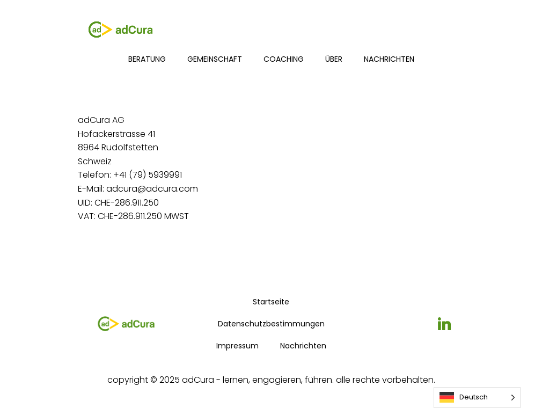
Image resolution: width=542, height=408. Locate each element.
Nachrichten (389, 59)
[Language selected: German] (477, 397)
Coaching (283, 59)
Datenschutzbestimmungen (271, 323)
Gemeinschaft (214, 59)
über (333, 59)
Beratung (147, 59)
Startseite (271, 301)
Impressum (237, 345)
